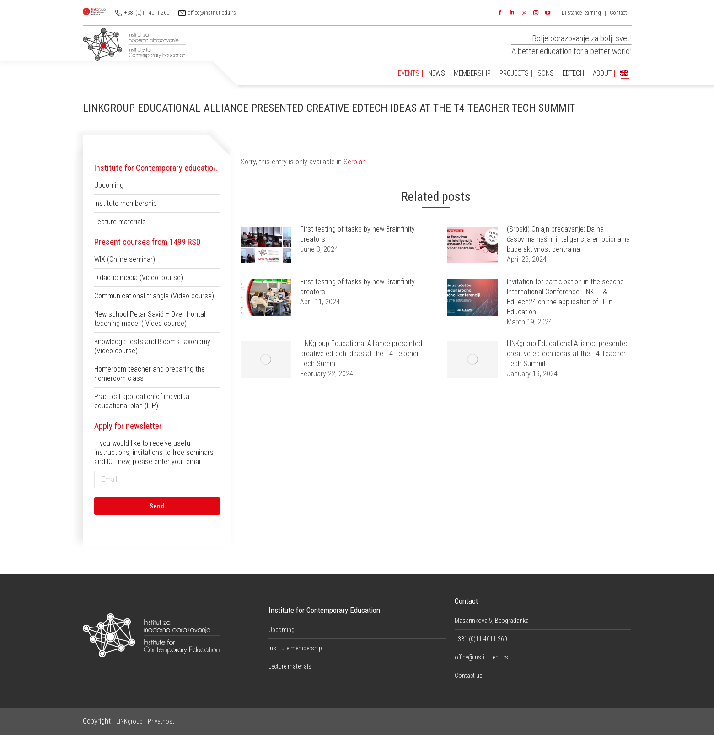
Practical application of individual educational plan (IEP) (142, 401)
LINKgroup (129, 721)
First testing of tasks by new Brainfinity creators (357, 234)
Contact (618, 13)
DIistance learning (581, 13)
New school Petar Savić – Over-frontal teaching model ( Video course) (149, 319)
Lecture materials (120, 221)
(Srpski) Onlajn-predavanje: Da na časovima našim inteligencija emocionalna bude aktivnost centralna (568, 239)
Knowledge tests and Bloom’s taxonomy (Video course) (152, 346)
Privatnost (161, 721)
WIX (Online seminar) (124, 259)
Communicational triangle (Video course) (154, 296)
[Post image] (266, 245)
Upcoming (108, 185)
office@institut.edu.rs (212, 13)
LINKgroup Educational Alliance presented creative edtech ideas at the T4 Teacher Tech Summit (361, 353)
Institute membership (125, 203)
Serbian (355, 161)
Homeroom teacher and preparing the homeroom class (149, 374)
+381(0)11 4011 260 (146, 13)
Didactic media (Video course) (138, 277)
